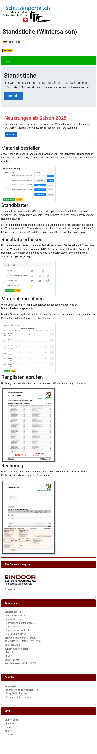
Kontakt (9, 734)
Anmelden (8, 50)
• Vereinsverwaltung (15, 615)
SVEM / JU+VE (28, 663)
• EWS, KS (17, 630)
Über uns (9, 723)
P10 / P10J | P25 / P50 (23, 641)
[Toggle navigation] (8, 60)
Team (8, 727)
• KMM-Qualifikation (15, 634)
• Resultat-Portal (13, 626)
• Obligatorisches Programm (20, 697)
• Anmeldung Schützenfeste (20, 622)
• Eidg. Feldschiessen (16, 693)
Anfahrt (9, 730)
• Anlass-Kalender (14, 619)
